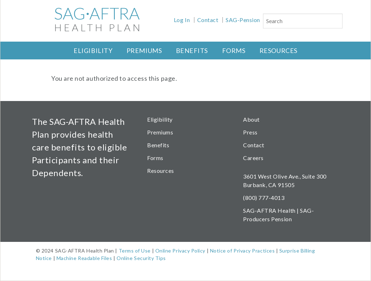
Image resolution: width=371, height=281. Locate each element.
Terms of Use (135, 251)
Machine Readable (78, 258)
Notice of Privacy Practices (242, 251)
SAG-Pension (243, 19)
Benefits (192, 50)
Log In (182, 19)
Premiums (144, 50)
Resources (278, 50)
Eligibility (93, 50)
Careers (253, 157)
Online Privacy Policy (180, 251)
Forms (234, 50)
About (251, 119)
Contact (208, 19)
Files (106, 258)
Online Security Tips (141, 258)
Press (250, 132)
